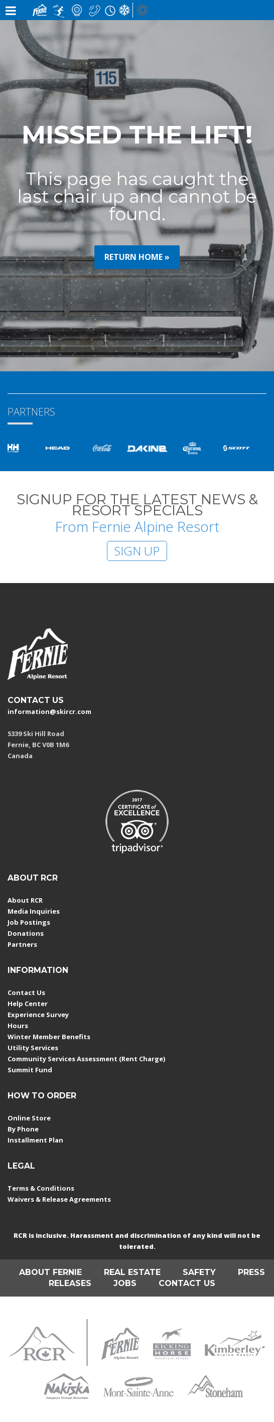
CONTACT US (36, 700)
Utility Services (33, 1047)
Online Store (29, 1117)
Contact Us (26, 992)
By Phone (23, 1128)
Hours (18, 1025)
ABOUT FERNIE (50, 1272)
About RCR (25, 900)
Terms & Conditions (41, 1188)
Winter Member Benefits (49, 1036)
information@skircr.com (49, 711)
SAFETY (199, 1272)
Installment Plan (35, 1140)
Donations (26, 933)
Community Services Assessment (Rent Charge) (86, 1058)
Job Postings (29, 922)
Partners (22, 944)
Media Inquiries (34, 911)
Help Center (28, 1003)
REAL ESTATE (132, 1272)
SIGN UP (137, 550)
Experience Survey (38, 1014)
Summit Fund (30, 1069)
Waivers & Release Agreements (59, 1199)
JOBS (124, 1283)
